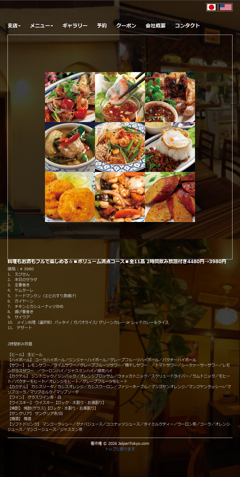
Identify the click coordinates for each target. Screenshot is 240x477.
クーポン (126, 26)
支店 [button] (14, 26)
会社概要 (156, 26)
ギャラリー (75, 26)
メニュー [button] (41, 26)
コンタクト (187, 26)
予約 (102, 26)
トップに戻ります (120, 449)
